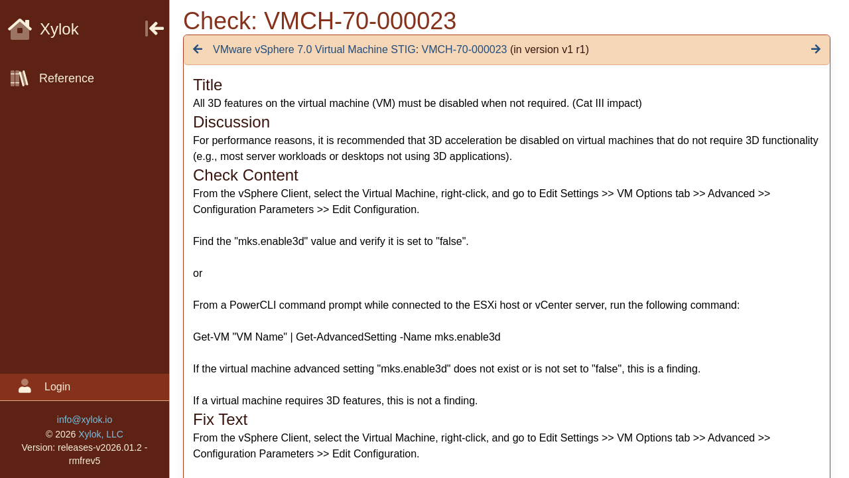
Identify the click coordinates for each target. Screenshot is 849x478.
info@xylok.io (84, 419)
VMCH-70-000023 (464, 49)
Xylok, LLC (100, 434)
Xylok (43, 29)
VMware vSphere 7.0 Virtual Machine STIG (314, 49)
